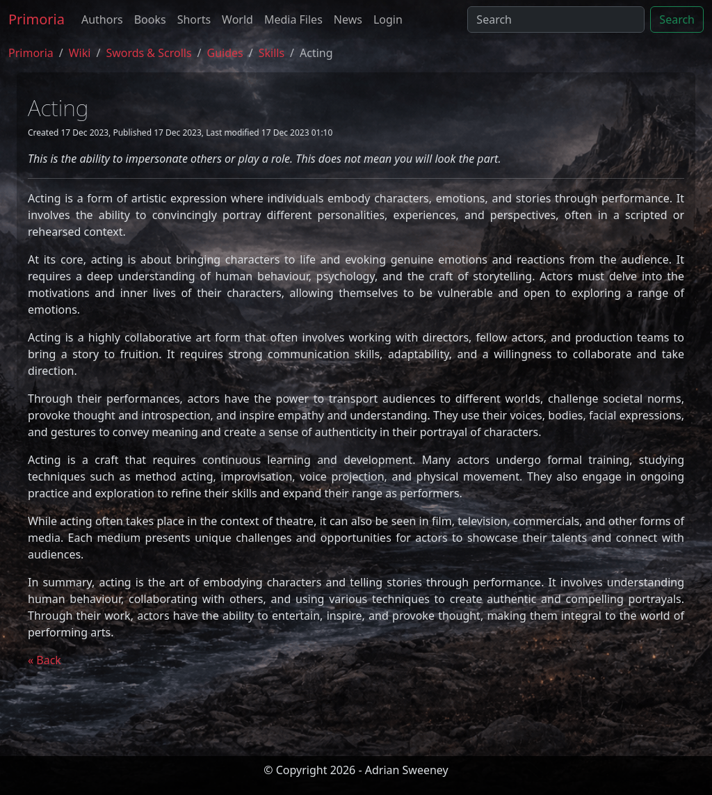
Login (388, 19)
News (348, 19)
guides (225, 53)
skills (271, 53)
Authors (102, 19)
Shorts (194, 19)
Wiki (80, 53)
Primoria (36, 19)
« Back (44, 660)
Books (150, 19)
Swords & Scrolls (148, 53)
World (237, 19)
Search (677, 19)
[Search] (556, 19)
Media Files (293, 19)
